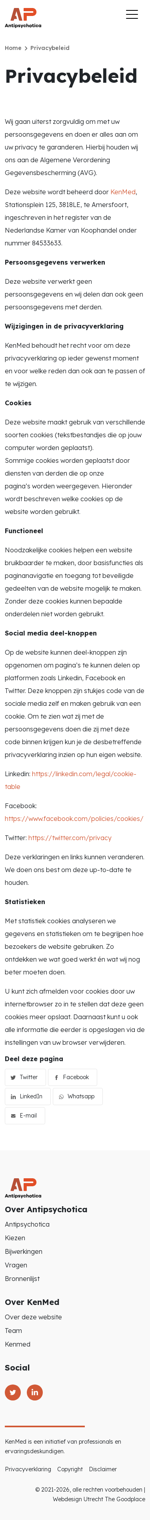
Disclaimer (103, 1469)
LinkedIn (31, 1096)
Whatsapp (81, 1096)
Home (13, 48)
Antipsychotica (27, 1224)
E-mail (28, 1115)
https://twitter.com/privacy (70, 838)
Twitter (29, 1077)
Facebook (76, 1077)
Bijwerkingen (23, 1251)
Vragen (16, 1265)
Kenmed (17, 1344)
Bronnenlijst (22, 1279)
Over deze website (33, 1317)
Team (13, 1331)
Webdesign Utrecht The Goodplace (99, 1499)
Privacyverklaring (28, 1469)
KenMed (123, 192)
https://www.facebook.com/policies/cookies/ (74, 819)
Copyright (70, 1469)
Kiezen (15, 1238)
